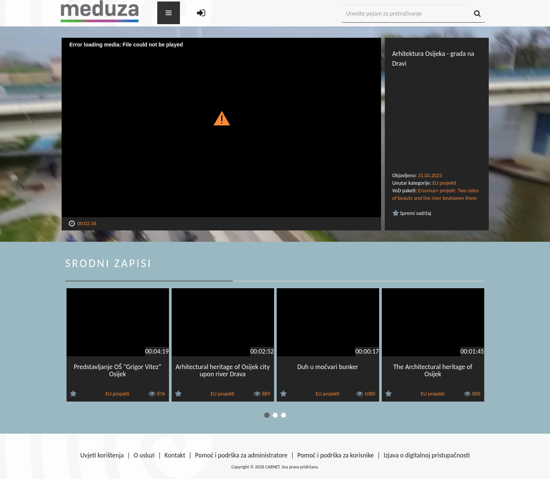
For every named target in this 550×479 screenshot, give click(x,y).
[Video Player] (221, 127)
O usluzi (144, 455)
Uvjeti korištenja (102, 455)
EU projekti (444, 183)
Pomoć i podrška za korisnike (335, 455)
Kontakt (174, 455)
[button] (221, 117)
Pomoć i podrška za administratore (241, 455)
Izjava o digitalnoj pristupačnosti (427, 455)
